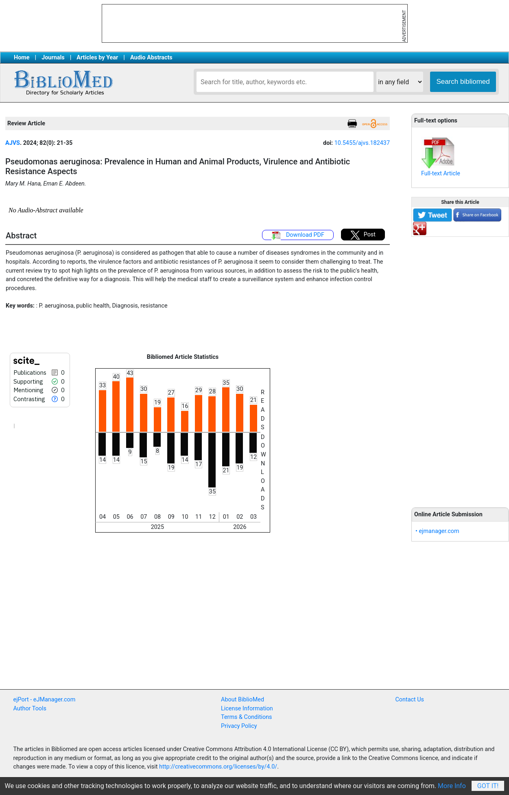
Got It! (488, 786)
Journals (53, 57)
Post (363, 235)
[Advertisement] (460, 367)
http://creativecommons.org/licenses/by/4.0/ (218, 766)
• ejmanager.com (437, 531)
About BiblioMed (242, 699)
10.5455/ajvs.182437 (362, 143)
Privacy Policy (239, 726)
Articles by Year (97, 57)
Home (22, 57)
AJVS (12, 143)
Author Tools (29, 708)
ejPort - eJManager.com (44, 699)
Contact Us (409, 699)
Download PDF (297, 235)
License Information (247, 708)
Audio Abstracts (151, 57)
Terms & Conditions (246, 717)
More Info (452, 786)
